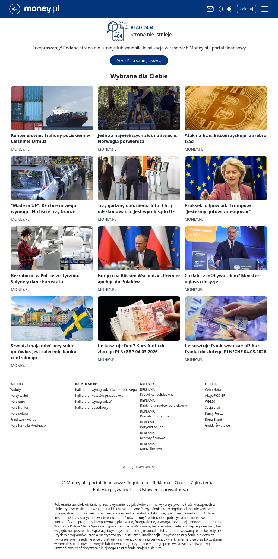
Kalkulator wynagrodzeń (93, 401)
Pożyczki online (151, 427)
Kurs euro (17, 401)
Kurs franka (19, 407)
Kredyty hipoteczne (154, 416)
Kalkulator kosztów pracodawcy (99, 395)
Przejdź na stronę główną (138, 60)
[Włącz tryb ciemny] (225, 9)
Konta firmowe (151, 448)
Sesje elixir (213, 407)
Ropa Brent (213, 419)
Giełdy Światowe (217, 425)
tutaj (158, 548)
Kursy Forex (214, 413)
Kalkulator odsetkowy (91, 407)
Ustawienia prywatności (162, 489)
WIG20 (210, 401)
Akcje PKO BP (215, 395)
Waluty (15, 389)
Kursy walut (19, 395)
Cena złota (213, 389)
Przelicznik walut (23, 419)
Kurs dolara (19, 413)
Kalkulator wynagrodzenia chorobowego (106, 389)
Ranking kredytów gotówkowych (164, 405)
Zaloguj (246, 8)
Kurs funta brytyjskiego (28, 425)
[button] (264, 9)
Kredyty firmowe (152, 438)
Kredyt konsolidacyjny (156, 394)
